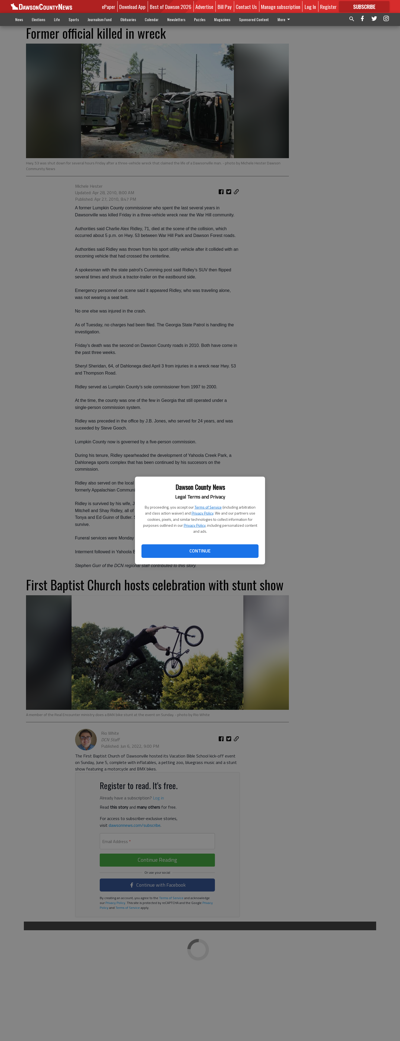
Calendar (152, 19)
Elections (38, 19)
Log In (310, 6)
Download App (132, 6)
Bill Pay (225, 6)
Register (328, 6)
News (19, 19)
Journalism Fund (100, 19)
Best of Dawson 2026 (170, 6)
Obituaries (128, 19)
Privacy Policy (202, 513)
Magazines (222, 19)
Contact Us (246, 6)
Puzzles (199, 19)
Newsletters (176, 19)
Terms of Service (208, 507)
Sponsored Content (254, 19)
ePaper (108, 6)
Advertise (204, 6)
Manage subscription (280, 6)
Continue (199, 551)
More (285, 19)
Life (57, 19)
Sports (74, 19)
